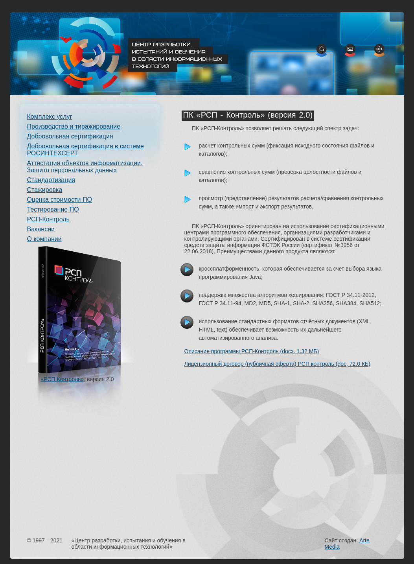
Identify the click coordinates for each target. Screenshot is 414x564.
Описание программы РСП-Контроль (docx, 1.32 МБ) (251, 351)
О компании (44, 239)
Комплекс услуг (49, 116)
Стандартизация (51, 180)
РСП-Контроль (48, 219)
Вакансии (41, 229)
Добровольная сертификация (70, 136)
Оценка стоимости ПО (59, 199)
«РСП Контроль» (62, 379)
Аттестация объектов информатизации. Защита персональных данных (85, 166)
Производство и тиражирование (74, 126)
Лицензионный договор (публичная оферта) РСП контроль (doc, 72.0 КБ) (277, 364)
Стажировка (45, 189)
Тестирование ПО (53, 209)
